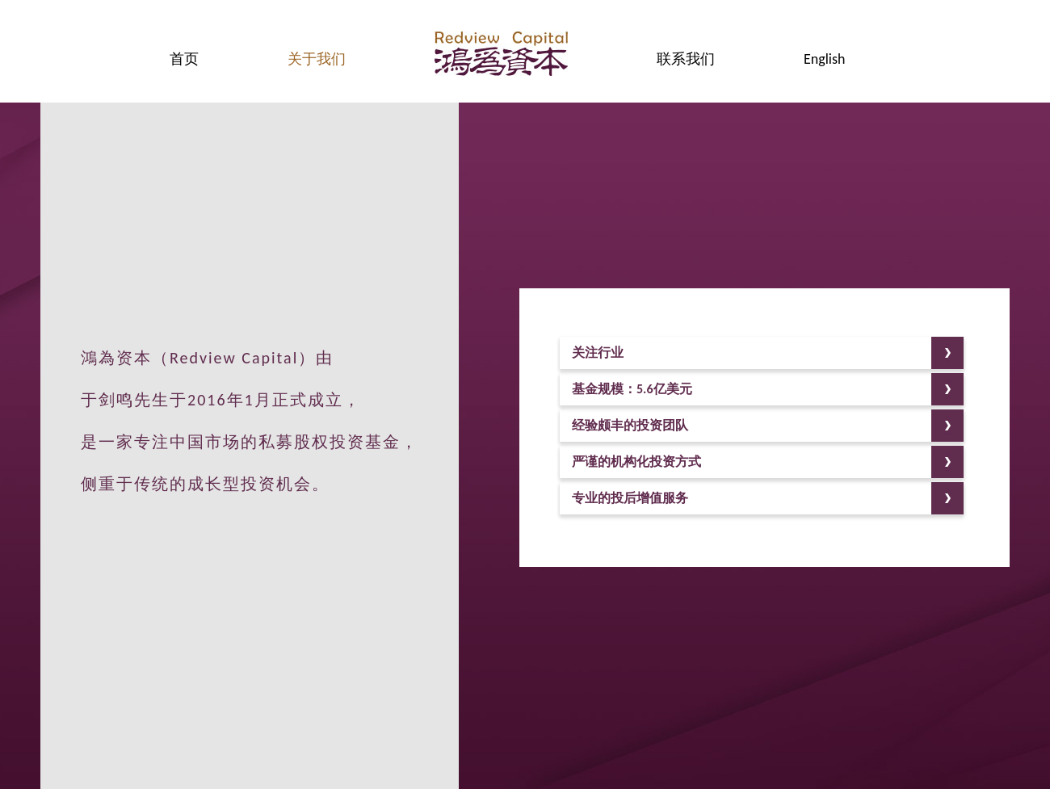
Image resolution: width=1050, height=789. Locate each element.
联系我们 (686, 59)
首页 (184, 59)
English (824, 59)
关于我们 (317, 59)
